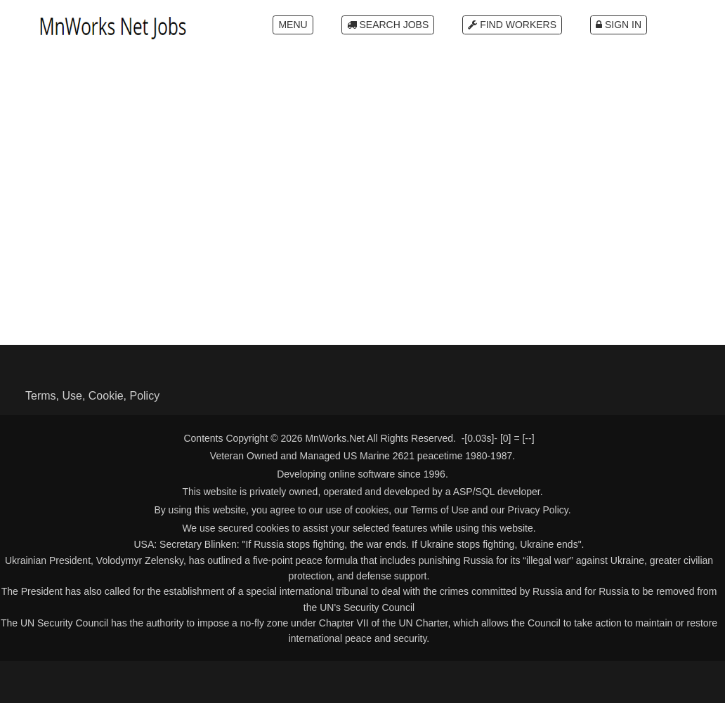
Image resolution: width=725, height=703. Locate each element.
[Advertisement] (362, 162)
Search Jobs (388, 24)
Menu (292, 24)
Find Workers (512, 24)
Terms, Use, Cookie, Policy (92, 396)
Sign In (618, 24)
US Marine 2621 (379, 455)
